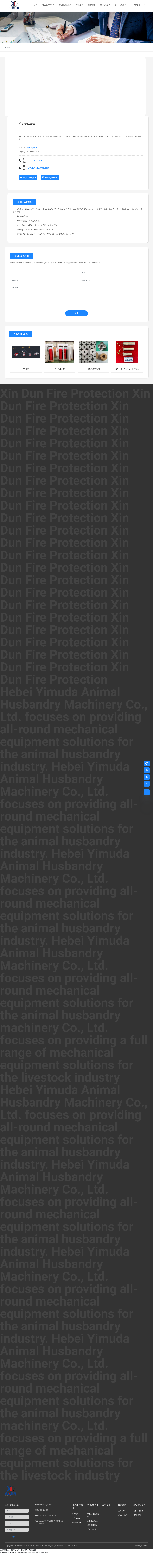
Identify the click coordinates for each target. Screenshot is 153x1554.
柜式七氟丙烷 (59, 369)
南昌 (73, 1546)
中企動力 (68, 1546)
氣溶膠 (26, 369)
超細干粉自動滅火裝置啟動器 (127, 369)
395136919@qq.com (38, 167)
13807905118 (43, 1515)
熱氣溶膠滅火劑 (93, 369)
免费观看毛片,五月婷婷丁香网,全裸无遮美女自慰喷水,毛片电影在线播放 (25, 1553)
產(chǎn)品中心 (32, 148)
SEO (77, 1546)
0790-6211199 (35, 160)
